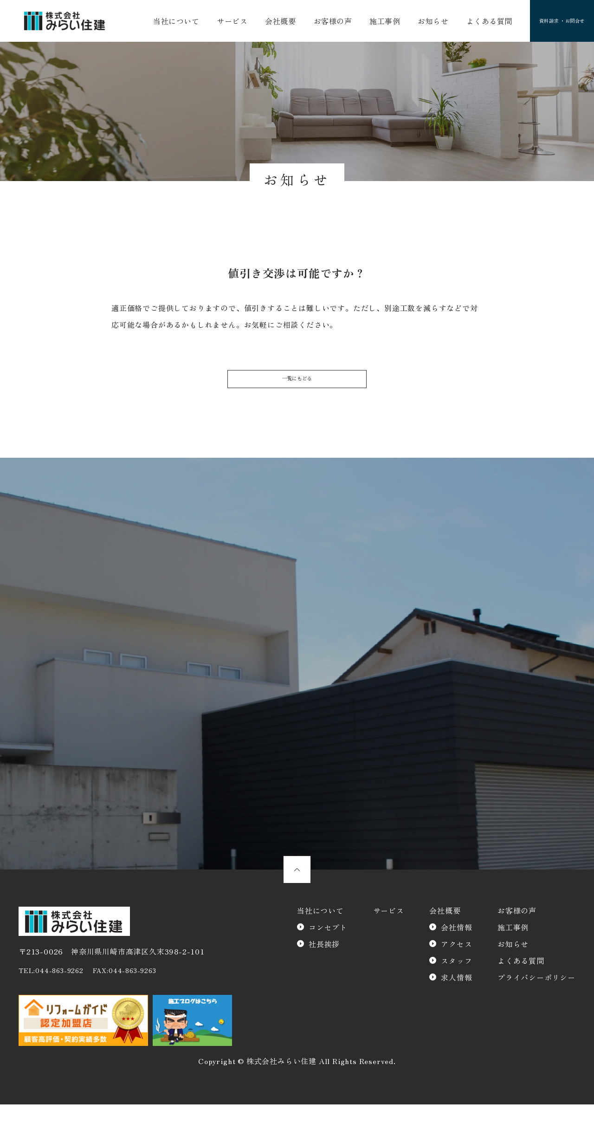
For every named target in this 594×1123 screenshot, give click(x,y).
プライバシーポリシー (536, 995)
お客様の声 (321, 22)
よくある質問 (466, 22)
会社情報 (456, 945)
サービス (228, 22)
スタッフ (456, 979)
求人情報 (456, 995)
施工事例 (369, 22)
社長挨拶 (324, 962)
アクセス (456, 962)
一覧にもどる (297, 385)
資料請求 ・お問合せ (548, 22)
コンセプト (328, 945)
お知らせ (414, 22)
